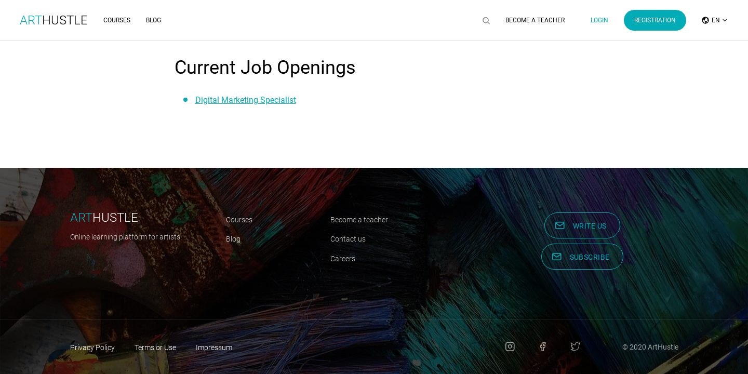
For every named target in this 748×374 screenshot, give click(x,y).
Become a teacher (359, 220)
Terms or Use (155, 347)
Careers (342, 259)
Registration (655, 20)
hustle (104, 217)
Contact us (348, 239)
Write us (590, 226)
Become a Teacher (535, 20)
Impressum (214, 347)
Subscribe (590, 257)
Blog (153, 20)
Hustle (54, 20)
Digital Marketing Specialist (245, 100)
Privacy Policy (92, 347)
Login (599, 20)
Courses (116, 20)
